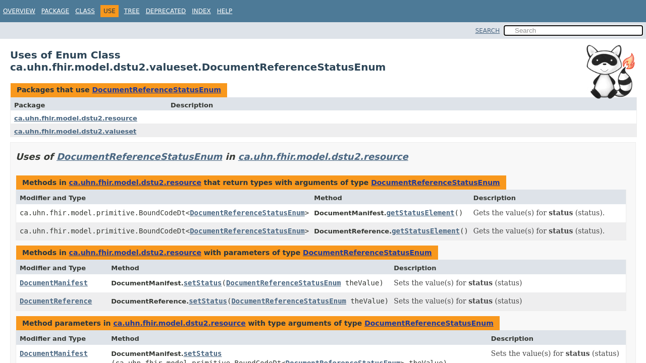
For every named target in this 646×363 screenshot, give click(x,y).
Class (85, 11)
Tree (132, 11)
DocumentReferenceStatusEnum (156, 90)
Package (55, 11)
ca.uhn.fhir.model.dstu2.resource (75, 118)
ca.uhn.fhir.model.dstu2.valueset (75, 131)
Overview (19, 11)
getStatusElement (421, 213)
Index (201, 11)
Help (225, 11)
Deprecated (166, 11)
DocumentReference (56, 301)
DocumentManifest (54, 283)
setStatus (203, 283)
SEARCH (487, 30)
